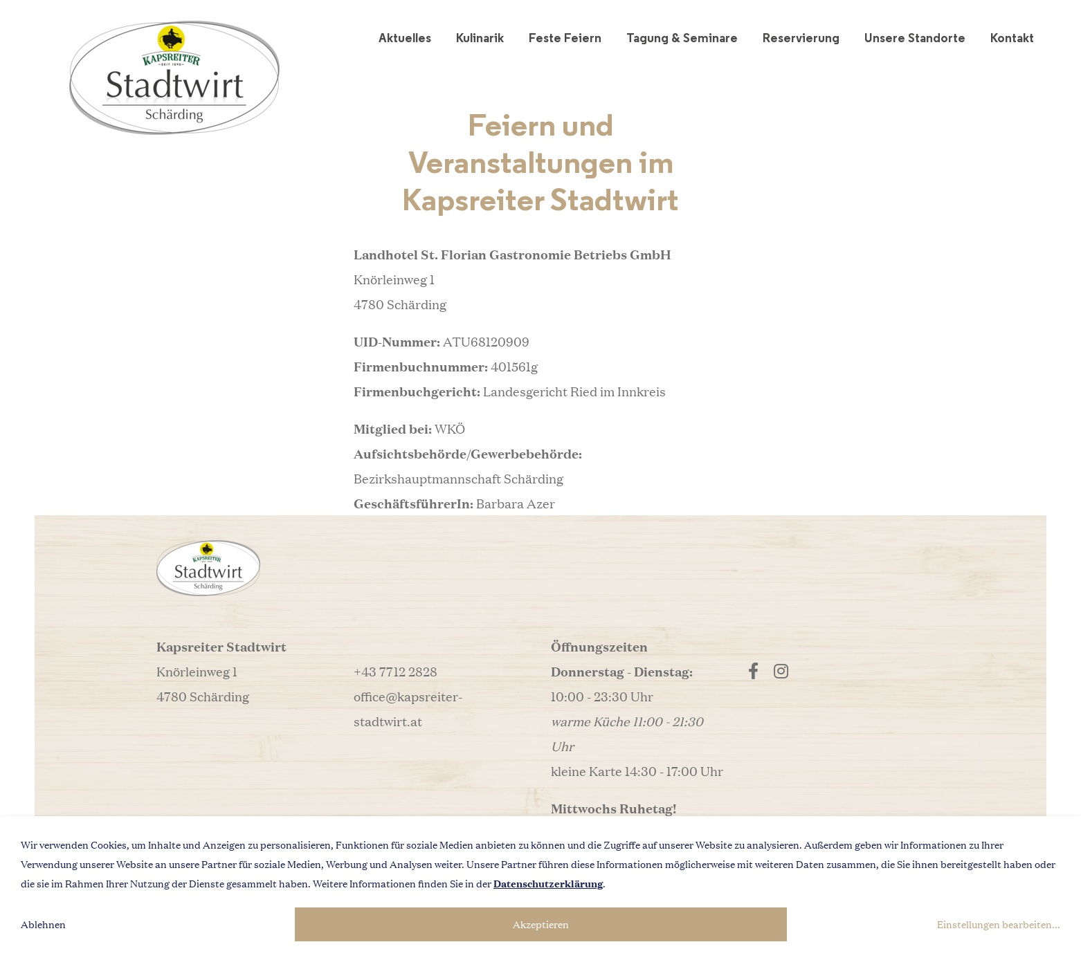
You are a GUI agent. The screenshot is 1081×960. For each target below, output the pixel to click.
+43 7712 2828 (395, 671)
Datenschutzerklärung (548, 883)
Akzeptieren (541, 924)
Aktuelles (405, 38)
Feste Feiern (565, 38)
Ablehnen (43, 924)
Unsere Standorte (914, 38)
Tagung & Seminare (682, 38)
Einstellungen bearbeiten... (998, 924)
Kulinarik (480, 38)
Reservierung (801, 38)
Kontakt (1012, 38)
